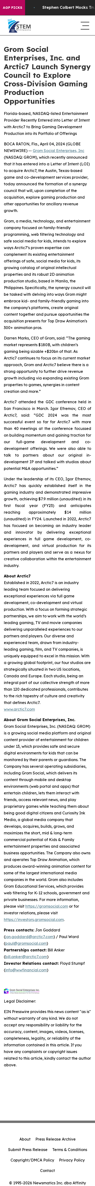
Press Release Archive (55, 1139)
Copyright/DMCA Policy (32, 1160)
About (25, 1139)
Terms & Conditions (69, 1149)
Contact (47, 1170)
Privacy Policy (72, 1160)
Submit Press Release (28, 1149)
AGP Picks (12, 7)
